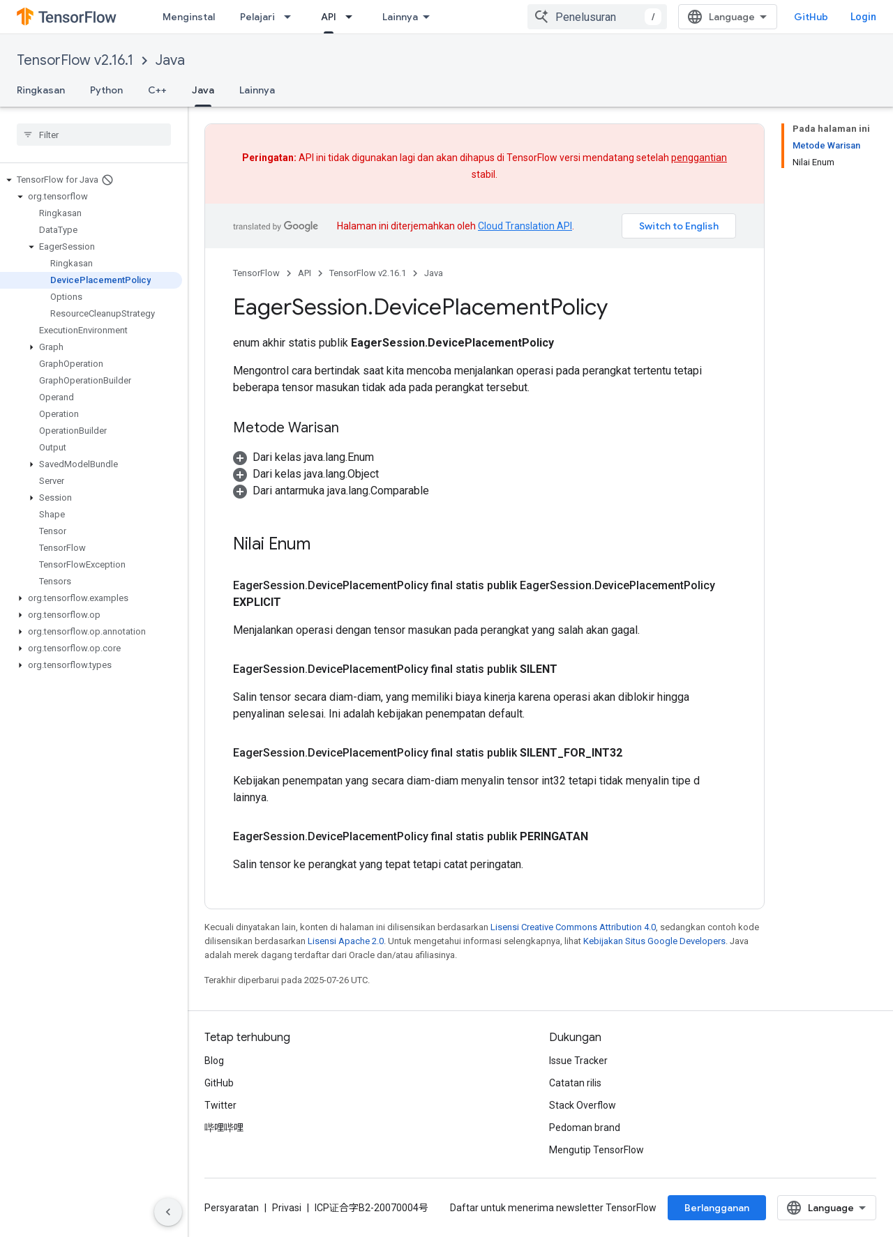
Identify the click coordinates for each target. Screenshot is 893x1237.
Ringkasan (41, 90)
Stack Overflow (582, 1105)
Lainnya (257, 90)
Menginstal (189, 16)
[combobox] (597, 16)
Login (863, 16)
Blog (214, 1060)
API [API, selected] (328, 16)
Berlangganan (716, 1207)
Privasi (286, 1207)
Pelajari (257, 16)
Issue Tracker (578, 1060)
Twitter (220, 1105)
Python (106, 90)
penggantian (699, 157)
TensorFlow (256, 273)
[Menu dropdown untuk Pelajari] (291, 16)
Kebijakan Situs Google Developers (654, 941)
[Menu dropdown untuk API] (353, 16)
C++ (157, 90)
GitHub (811, 16)
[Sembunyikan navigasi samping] (168, 1212)
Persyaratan (231, 1207)
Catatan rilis (575, 1082)
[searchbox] (94, 134)
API (304, 273)
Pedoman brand (584, 1127)
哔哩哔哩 (223, 1127)
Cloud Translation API (525, 226)
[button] (91, 180)
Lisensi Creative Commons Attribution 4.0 (573, 927)
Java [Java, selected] (203, 90)
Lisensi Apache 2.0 (346, 941)
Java (170, 60)
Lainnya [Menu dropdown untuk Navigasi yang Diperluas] (400, 16)
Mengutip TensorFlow (596, 1149)
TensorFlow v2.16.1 (75, 60)
